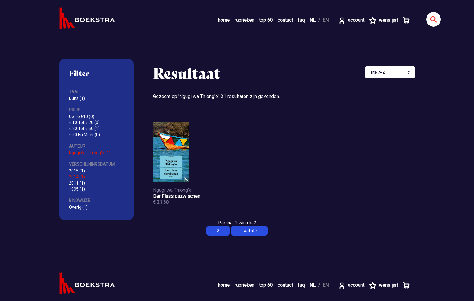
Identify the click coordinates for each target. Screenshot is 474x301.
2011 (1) (77, 183)
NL (313, 20)
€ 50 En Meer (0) (84, 134)
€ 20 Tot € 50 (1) (84, 128)
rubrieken (244, 20)
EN (326, 20)
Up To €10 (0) (81, 116)
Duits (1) (77, 98)
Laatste (249, 231)
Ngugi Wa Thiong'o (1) (90, 152)
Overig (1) (78, 207)
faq (301, 20)
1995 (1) (77, 189)
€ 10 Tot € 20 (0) (84, 122)
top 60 (266, 20)
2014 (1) (77, 177)
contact (285, 20)
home (224, 20)
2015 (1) (77, 170)
